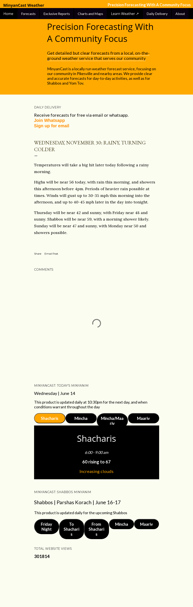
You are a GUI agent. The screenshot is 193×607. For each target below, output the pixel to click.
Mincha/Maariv (112, 421)
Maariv (143, 418)
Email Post (51, 253)
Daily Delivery (157, 13)
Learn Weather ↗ (125, 13)
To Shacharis (71, 529)
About (180, 13)
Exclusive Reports (56, 13)
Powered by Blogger (96, 583)
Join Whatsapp (49, 120)
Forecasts (28, 13)
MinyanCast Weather (23, 5)
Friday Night (46, 527)
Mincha (80, 418)
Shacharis (49, 418)
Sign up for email (51, 125)
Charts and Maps (90, 13)
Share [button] (37, 253)
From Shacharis (96, 529)
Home (8, 13)
